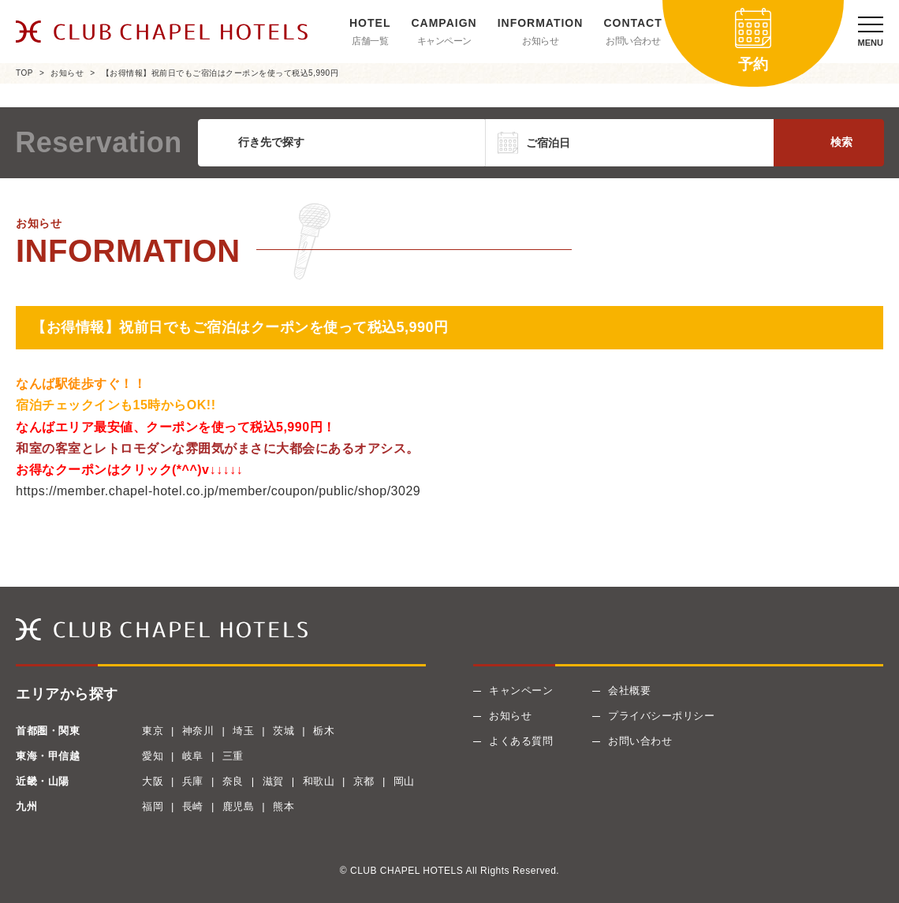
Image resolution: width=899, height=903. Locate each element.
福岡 (152, 806)
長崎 (192, 806)
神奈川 (198, 731)
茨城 (283, 731)
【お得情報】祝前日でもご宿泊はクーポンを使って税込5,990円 (220, 73)
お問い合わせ (633, 41)
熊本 (283, 806)
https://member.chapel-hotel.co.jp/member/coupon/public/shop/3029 (218, 491)
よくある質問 (521, 741)
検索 (841, 142)
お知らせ (540, 41)
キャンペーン (444, 41)
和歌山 (319, 781)
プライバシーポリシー (661, 716)
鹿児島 (238, 806)
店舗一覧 (370, 41)
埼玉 (243, 731)
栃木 (323, 731)
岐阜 (192, 756)
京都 (364, 781)
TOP (24, 73)
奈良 (233, 781)
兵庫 (192, 781)
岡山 (404, 781)
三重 (233, 756)
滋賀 (273, 781)
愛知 (152, 756)
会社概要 (629, 690)
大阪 (152, 781)
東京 (152, 731)
